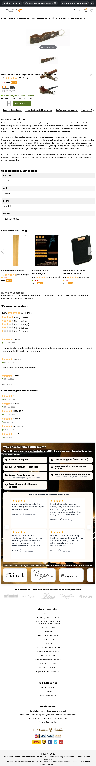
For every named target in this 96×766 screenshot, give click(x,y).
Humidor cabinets (78, 295)
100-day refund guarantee (48, 648)
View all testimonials (48, 722)
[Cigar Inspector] (72, 575)
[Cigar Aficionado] (15, 575)
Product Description (12, 110)
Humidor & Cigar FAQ (48, 668)
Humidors (5, 298)
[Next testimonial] (89, 527)
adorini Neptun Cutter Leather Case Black (74, 272)
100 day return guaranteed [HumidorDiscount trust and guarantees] (74, 3)
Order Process (48, 632)
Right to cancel (48, 656)
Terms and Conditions (48, 636)
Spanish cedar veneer (12, 270)
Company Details (48, 664)
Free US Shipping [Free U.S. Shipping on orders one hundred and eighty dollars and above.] (40, 3)
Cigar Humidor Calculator (48, 672)
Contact (48, 614)
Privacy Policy (48, 640)
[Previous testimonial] (6, 527)
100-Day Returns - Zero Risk (23, 466)
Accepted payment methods (48, 660)
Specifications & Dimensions (38, 110)
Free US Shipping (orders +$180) (71, 459)
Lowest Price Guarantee (21, 475)
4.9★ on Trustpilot (12, 3)
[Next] (93, 110)
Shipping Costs (48, 627)
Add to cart (21, 103)
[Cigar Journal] (44, 575)
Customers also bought (67, 110)
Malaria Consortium (26, 757)
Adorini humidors (25, 298)
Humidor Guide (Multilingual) (40, 272)
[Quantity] (4, 103)
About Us (48, 644)
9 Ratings (23, 78)
